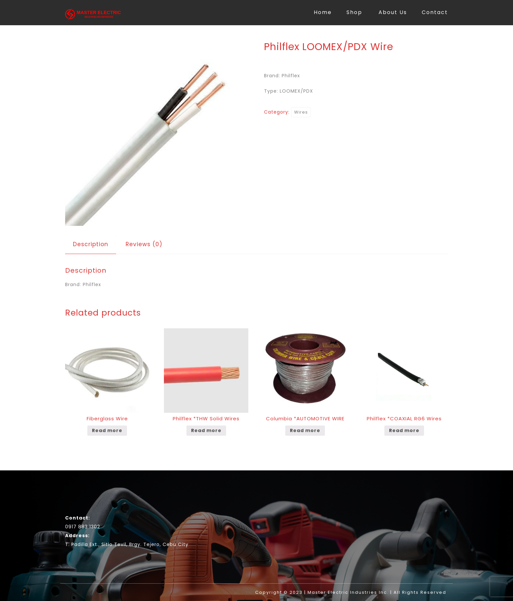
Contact (435, 12)
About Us (393, 12)
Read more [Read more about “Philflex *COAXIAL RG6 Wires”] (404, 430)
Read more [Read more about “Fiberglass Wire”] (107, 430)
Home (323, 12)
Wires (301, 112)
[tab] (90, 244)
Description (90, 244)
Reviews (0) (144, 244)
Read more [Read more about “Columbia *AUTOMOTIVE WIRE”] (305, 430)
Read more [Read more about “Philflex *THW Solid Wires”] (206, 430)
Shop (354, 12)
